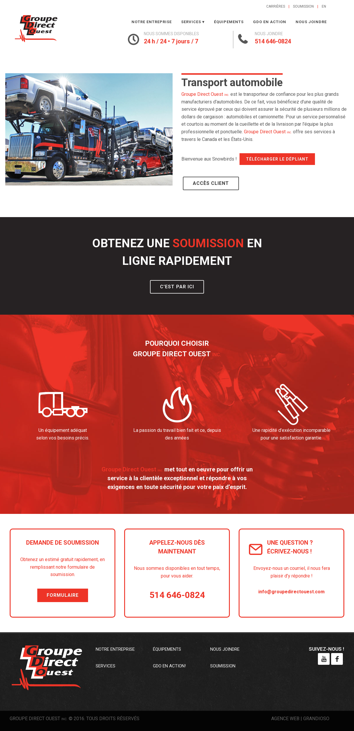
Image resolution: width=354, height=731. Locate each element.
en (324, 6)
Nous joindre (311, 22)
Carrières (275, 6)
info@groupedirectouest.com (291, 591)
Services (191, 22)
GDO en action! (169, 666)
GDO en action (269, 22)
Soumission (303, 6)
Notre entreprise (152, 22)
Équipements (229, 22)
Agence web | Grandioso (300, 718)
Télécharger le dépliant (277, 159)
